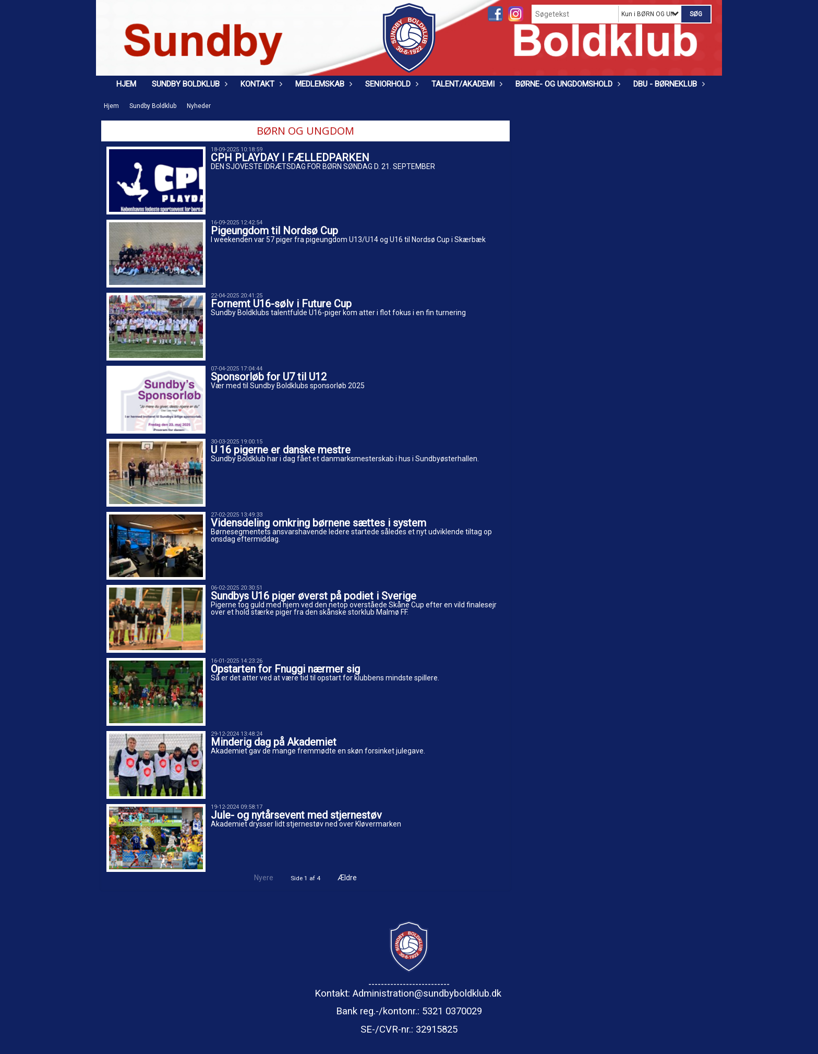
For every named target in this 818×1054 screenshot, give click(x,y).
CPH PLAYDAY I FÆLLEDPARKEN (290, 157)
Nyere (257, 877)
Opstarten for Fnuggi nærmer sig (285, 669)
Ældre (354, 877)
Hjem (126, 84)
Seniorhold (390, 84)
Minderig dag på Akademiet (273, 742)
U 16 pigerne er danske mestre (281, 450)
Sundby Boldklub (188, 84)
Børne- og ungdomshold (566, 84)
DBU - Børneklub (667, 84)
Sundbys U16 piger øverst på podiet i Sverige (313, 596)
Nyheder (199, 106)
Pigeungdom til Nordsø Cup (274, 230)
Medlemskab (322, 84)
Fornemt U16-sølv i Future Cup (281, 303)
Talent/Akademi (465, 84)
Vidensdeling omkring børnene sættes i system (318, 523)
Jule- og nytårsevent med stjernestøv (296, 815)
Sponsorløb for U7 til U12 (269, 376)
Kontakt (260, 84)
